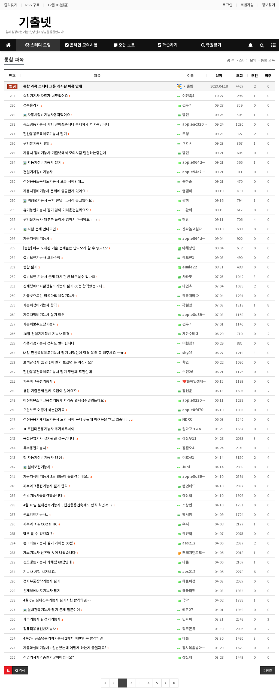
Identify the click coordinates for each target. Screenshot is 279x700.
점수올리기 (32, 105)
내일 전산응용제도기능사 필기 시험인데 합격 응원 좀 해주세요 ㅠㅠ (74, 352)
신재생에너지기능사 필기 (41, 590)
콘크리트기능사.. (37, 514)
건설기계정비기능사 (38, 171)
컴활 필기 (31, 267)
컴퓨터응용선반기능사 (40, 628)
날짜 (219, 75)
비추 (268, 75)
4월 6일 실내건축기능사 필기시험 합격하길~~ (57, 600)
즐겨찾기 (10, 4)
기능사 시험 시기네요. (39, 571)
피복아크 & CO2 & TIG (41, 523)
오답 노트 (124, 45)
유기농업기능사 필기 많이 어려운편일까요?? (57, 209)
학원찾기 (211, 45)
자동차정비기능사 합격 (41, 305)
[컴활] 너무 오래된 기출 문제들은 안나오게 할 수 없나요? (66, 247)
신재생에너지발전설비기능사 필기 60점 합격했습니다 (64, 286)
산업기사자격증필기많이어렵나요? (48, 657)
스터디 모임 (38, 45)
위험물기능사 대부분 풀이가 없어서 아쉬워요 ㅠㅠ (61, 219)
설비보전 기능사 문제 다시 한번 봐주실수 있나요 (60, 276)
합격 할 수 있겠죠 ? (38, 533)
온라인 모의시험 (81, 45)
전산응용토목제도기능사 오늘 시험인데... (53, 181)
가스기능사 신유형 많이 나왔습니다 (50, 552)
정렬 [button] (267, 670)
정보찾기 (268, 4)
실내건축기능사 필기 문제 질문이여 (52, 609)
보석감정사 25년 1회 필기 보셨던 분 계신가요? (58, 362)
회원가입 (247, 4)
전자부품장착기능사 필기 (41, 581)
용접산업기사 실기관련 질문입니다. (50, 438)
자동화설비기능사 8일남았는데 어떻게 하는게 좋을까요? (66, 647)
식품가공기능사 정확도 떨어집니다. (49, 343)
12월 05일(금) (58, 4)
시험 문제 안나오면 (40, 228)
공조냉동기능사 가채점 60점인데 (48, 562)
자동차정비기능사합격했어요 (47, 114)
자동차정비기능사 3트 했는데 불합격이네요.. (57, 476)
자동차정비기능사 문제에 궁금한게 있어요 (55, 190)
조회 (239, 75)
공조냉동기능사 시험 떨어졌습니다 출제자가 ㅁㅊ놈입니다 (66, 124)
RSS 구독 (32, 4)
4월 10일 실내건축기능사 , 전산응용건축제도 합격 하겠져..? (69, 504)
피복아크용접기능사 (39, 381)
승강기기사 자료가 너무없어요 (46, 95)
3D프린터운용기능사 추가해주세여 (48, 428)
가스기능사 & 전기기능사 (43, 619)
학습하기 (168, 45)
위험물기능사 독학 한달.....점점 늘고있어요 (58, 200)
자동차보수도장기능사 (40, 324)
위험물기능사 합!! (37, 143)
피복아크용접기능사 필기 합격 (46, 485)
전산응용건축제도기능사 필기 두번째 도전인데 (57, 371)
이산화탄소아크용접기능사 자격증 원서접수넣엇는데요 (64, 400)
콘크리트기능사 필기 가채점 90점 (49, 543)
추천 (254, 75)
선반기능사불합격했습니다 (44, 495)
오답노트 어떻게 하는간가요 (45, 409)
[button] (8, 670)
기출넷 (35, 21)
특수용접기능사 (35, 447)
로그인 (227, 4)
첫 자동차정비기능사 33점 (43, 457)
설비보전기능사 (38, 466)
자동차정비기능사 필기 (43, 162)
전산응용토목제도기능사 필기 (46, 133)
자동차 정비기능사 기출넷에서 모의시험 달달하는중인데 (64, 152)
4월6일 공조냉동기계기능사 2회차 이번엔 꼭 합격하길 (63, 638)
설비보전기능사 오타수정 (43, 257)
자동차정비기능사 (37, 238)
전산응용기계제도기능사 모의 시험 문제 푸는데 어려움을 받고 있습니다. (77, 419)
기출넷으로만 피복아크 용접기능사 (50, 295)
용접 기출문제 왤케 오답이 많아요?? (51, 390)
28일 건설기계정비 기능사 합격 (47, 333)
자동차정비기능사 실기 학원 (44, 314)
